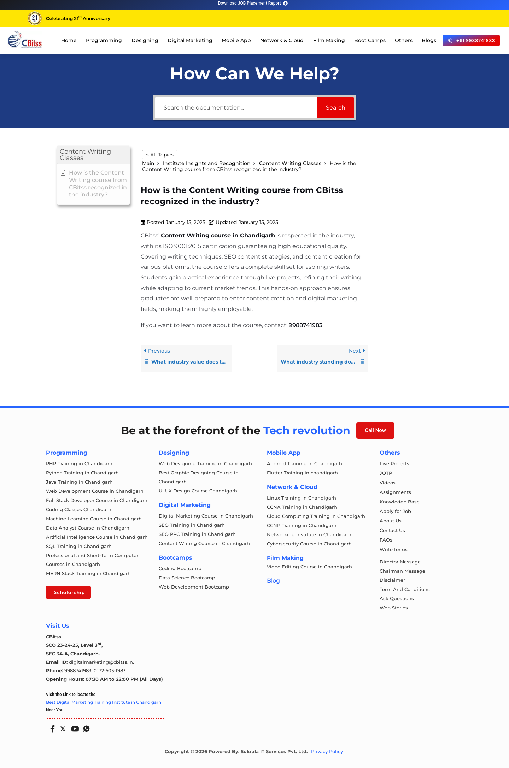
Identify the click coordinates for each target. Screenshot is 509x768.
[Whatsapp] (85, 726)
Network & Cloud (282, 40)
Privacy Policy (327, 751)
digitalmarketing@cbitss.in (101, 662)
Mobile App (236, 40)
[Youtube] (73, 726)
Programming (104, 40)
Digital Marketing (190, 40)
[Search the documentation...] (236, 107)
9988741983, (79, 670)
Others (404, 40)
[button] (93, 155)
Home (69, 40)
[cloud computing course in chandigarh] (24, 39)
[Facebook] (51, 726)
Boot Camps (370, 40)
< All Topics (160, 155)
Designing (144, 40)
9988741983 (305, 325)
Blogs (429, 40)
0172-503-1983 (109, 670)
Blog (273, 580)
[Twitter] (62, 727)
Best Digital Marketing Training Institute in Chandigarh (103, 702)
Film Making (329, 40)
